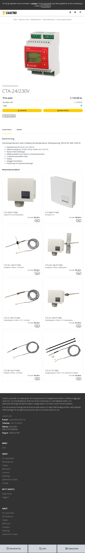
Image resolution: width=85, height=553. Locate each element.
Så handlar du (7, 462)
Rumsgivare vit (49, 215)
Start (15, 19)
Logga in (22, 111)
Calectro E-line (24, 19)
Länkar (19, 129)
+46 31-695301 (17, 423)
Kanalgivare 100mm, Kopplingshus (56, 267)
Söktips (5, 465)
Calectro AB (7, 416)
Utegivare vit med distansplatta (13, 215)
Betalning (6, 476)
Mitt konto (6, 469)
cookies (34, 3)
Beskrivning (7, 129)
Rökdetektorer (35, 19)
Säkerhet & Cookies (10, 479)
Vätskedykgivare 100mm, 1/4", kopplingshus (59, 320)
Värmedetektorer (48, 19)
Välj (37, 220)
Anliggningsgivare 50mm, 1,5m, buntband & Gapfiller (61, 373)
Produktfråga (9, 116)
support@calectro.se (17, 419)
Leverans (6, 472)
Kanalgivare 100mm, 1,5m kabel (14, 267)
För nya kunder (8, 458)
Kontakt (5, 483)
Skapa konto (63, 111)
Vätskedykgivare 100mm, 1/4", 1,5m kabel (17, 320)
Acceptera (45, 6)
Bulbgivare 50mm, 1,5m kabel (13, 373)
